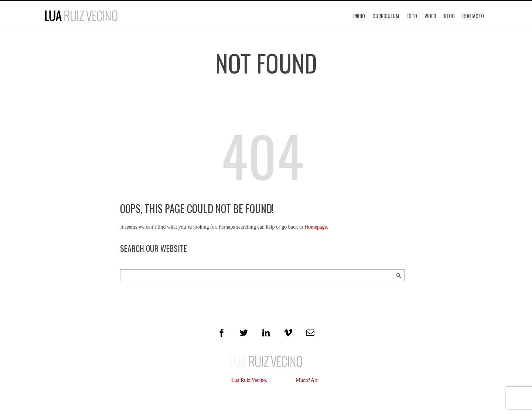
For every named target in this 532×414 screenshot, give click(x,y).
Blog (449, 16)
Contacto (473, 16)
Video (430, 16)
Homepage (315, 227)
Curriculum (385, 16)
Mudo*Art (307, 380)
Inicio (359, 16)
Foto (411, 16)
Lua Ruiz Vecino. (249, 380)
